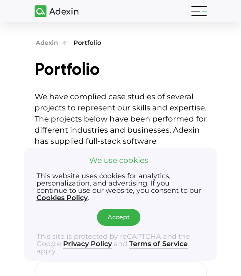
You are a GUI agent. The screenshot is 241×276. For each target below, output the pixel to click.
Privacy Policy (87, 244)
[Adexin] (53, 11)
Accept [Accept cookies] (119, 217)
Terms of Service (158, 244)
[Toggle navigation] (199, 11)
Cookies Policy (62, 198)
